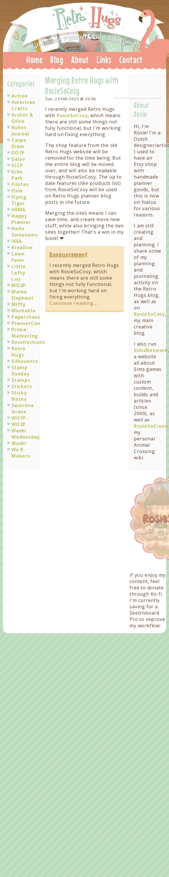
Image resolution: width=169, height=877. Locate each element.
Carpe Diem (18, 143)
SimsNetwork (151, 350)
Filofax (20, 184)
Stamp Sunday (20, 370)
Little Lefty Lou (18, 272)
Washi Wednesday (25, 433)
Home (34, 59)
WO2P (18, 424)
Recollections (28, 342)
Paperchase (25, 317)
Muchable (23, 310)
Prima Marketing (24, 332)
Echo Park (17, 175)
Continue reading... (73, 303)
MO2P (18, 285)
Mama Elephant (22, 295)
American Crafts (23, 105)
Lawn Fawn (18, 257)
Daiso (18, 159)
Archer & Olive (22, 118)
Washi (18, 443)
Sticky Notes (19, 396)
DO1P (18, 153)
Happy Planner (21, 219)
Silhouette (24, 361)
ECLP (17, 165)
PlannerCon (25, 323)
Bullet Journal (20, 130)
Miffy (18, 304)
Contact (131, 59)
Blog (56, 59)
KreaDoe (22, 247)
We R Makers (20, 452)
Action (19, 96)
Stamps (20, 380)
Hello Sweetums (24, 231)
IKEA (16, 241)
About (80, 59)
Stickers (21, 386)
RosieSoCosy (72, 115)
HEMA (18, 209)
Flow (17, 190)
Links (104, 59)
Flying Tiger (19, 200)
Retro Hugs (87, 26)
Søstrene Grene (22, 408)
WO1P (18, 418)
